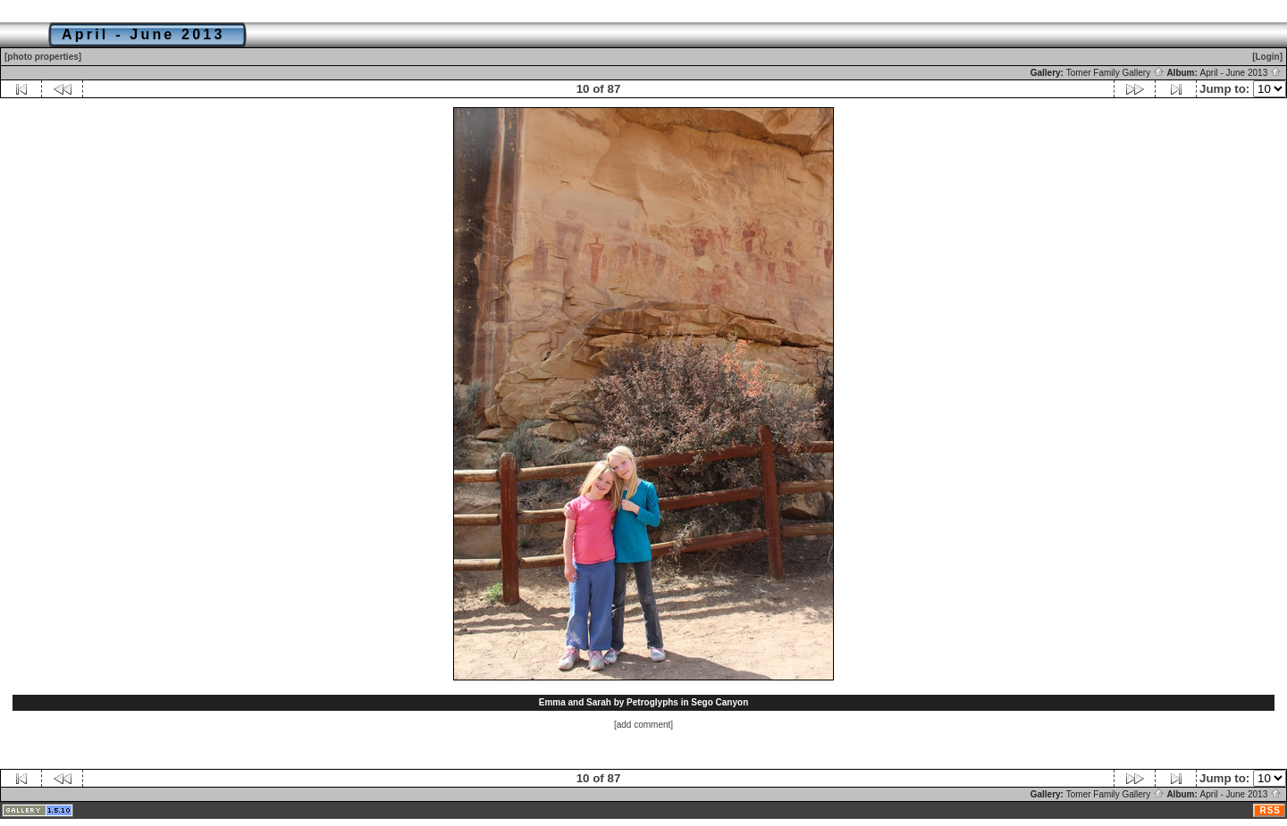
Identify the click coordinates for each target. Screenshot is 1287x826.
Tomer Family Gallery (1115, 73)
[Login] (1267, 57)
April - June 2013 (1241, 73)
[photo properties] (42, 57)
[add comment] (643, 725)
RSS (1270, 810)
